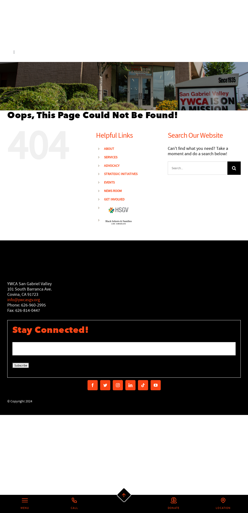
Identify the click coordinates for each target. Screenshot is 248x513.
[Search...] (197, 168)
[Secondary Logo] (53, 21)
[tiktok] (143, 385)
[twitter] (105, 385)
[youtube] (156, 385)
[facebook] (93, 385)
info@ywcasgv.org (23, 300)
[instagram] (118, 385)
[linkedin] (130, 385)
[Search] (234, 168)
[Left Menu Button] (25, 504)
